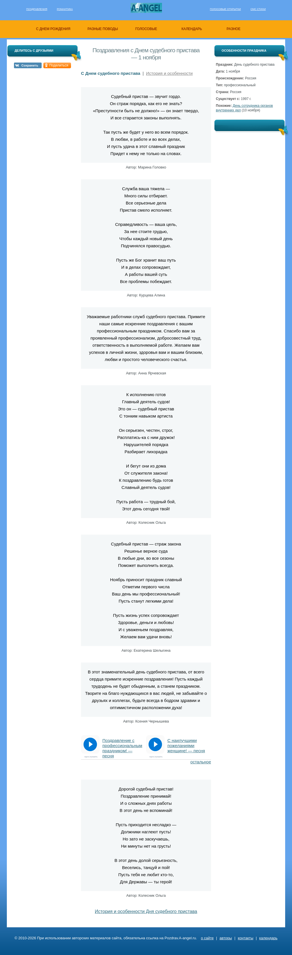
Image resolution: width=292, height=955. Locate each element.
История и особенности (169, 73)
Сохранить (29, 65)
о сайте (207, 938)
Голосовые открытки (225, 9)
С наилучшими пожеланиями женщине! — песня (186, 745)
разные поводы (103, 29)
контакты (245, 938)
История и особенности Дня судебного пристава (146, 911)
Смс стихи (258, 9)
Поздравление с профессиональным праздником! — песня (122, 746)
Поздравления (36, 9)
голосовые (146, 29)
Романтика (65, 9)
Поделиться (58, 65)
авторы (226, 938)
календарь (191, 29)
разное (233, 29)
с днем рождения (53, 29)
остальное (200, 761)
